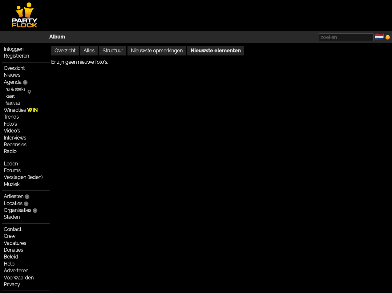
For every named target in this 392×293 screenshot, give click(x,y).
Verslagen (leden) (23, 177)
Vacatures (15, 243)
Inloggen (13, 49)
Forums (12, 170)
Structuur (113, 51)
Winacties (21, 110)
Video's (12, 131)
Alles (89, 51)
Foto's (10, 124)
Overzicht (14, 68)
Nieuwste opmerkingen (157, 51)
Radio (10, 151)
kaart (10, 96)
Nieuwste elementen (216, 51)
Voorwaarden (19, 278)
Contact (12, 229)
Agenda (13, 82)
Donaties (13, 250)
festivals (13, 103)
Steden (12, 217)
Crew (9, 236)
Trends (11, 117)
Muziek (11, 184)
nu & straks (15, 89)
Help (9, 264)
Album (57, 37)
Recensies (15, 145)
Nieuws (12, 75)
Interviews (15, 138)
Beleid (11, 257)
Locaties (13, 203)
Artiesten (13, 196)
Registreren (16, 56)
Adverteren (16, 271)
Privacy (12, 284)
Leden (11, 164)
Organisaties (17, 210)
